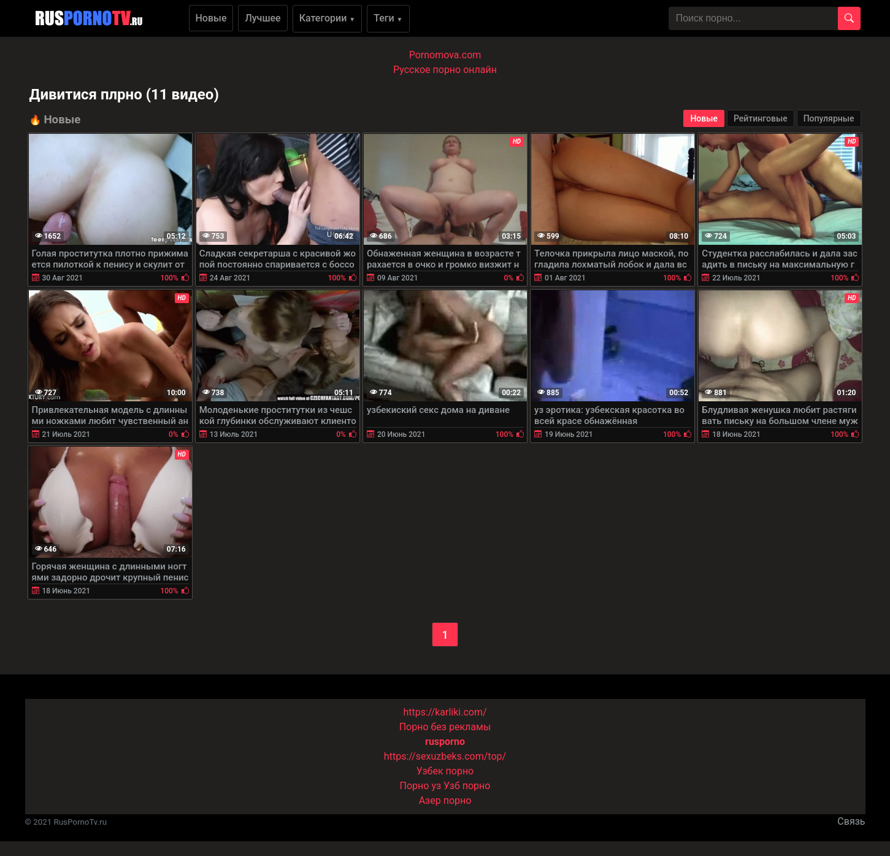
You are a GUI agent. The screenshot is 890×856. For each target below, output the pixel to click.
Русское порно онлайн (445, 69)
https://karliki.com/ (444, 712)
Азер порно (445, 800)
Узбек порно (445, 771)
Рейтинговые (761, 118)
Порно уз (421, 786)
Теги (388, 18)
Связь (851, 821)
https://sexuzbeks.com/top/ (445, 756)
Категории (327, 18)
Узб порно (466, 786)
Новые (211, 18)
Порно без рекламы (445, 727)
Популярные (829, 118)
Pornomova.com (445, 55)
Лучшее (262, 18)
